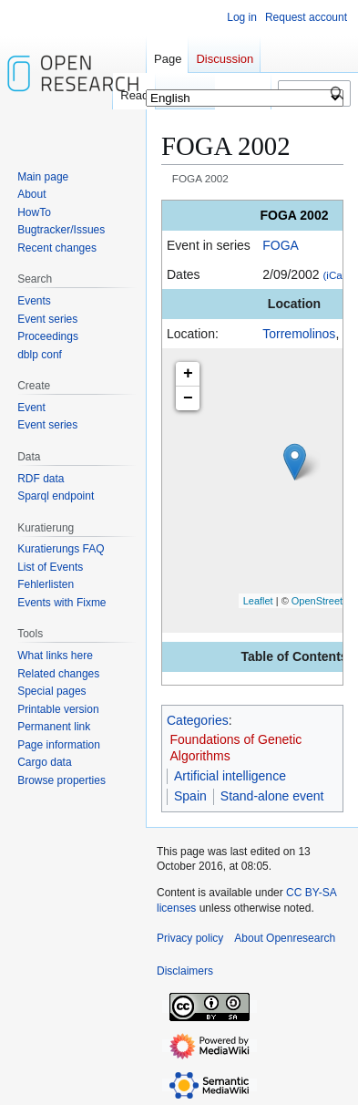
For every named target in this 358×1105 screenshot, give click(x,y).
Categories (198, 720)
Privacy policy (190, 938)
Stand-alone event (272, 796)
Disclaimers (185, 971)
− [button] (188, 398)
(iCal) (335, 275)
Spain (190, 796)
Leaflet (258, 600)
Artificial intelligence (230, 776)
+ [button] (188, 374)
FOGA (280, 245)
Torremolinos (298, 333)
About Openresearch (284, 938)
